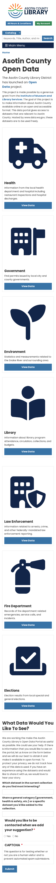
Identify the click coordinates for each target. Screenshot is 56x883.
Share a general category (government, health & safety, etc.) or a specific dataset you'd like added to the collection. (27, 803)
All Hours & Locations (19, 23)
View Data (28, 205)
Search (47, 38)
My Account (43, 23)
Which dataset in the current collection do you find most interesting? (27, 784)
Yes (9, 836)
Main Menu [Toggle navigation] (15, 45)
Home (6, 52)
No (16, 836)
